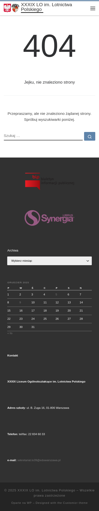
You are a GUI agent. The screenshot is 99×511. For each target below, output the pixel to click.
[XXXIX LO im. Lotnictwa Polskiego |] (11, 7)
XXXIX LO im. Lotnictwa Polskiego (46, 490)
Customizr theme (75, 502)
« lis (9, 333)
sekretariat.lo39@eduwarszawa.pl (38, 460)
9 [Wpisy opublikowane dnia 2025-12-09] (20, 302)
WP (29, 502)
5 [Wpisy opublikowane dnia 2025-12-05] (56, 294)
